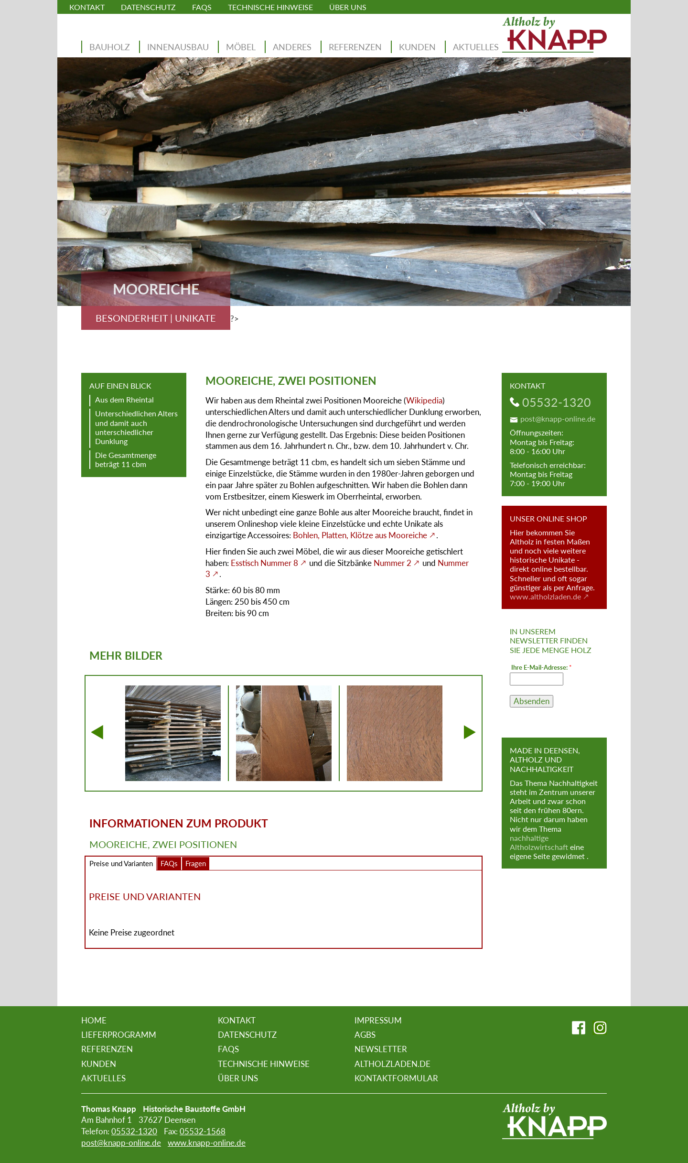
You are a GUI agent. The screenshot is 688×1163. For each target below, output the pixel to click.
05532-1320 (556, 402)
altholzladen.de (392, 1064)
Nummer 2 (392, 563)
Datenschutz (148, 6)
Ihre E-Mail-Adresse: (541, 667)
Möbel (241, 47)
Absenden (531, 701)
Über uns (347, 6)
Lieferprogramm (118, 1035)
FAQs (202, 6)
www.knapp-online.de (207, 1143)
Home (94, 1020)
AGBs (365, 1035)
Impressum (378, 1020)
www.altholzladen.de (545, 596)
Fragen (195, 863)
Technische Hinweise (270, 6)
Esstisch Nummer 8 (264, 563)
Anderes (292, 47)
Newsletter (381, 1049)
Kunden (417, 47)
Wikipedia (424, 400)
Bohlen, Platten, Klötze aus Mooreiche (360, 535)
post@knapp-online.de (557, 418)
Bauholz (109, 47)
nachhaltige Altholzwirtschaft (539, 842)
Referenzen (355, 47)
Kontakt (87, 6)
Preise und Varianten (121, 863)
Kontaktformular (396, 1078)
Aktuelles (476, 47)
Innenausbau (178, 47)
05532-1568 (203, 1131)
